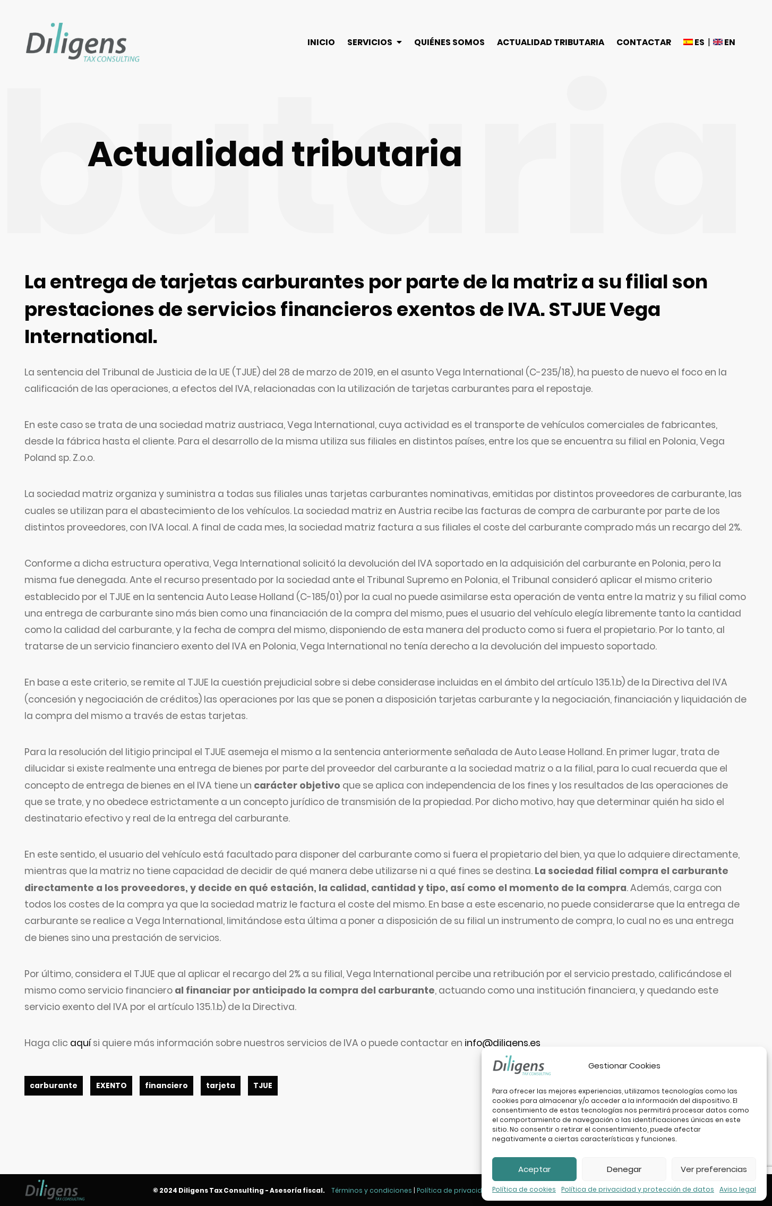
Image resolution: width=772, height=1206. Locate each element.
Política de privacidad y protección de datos (637, 1189)
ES (694, 42)
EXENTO (111, 1086)
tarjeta (220, 1086)
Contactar (643, 42)
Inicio (321, 42)
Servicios (369, 42)
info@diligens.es (503, 1043)
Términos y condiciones (371, 1190)
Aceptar (534, 1169)
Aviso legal (737, 1189)
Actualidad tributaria (550, 42)
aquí (80, 1043)
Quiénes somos (449, 42)
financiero (166, 1086)
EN (724, 42)
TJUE (262, 1086)
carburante (54, 1086)
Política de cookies (524, 1189)
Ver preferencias (714, 1169)
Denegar (624, 1169)
